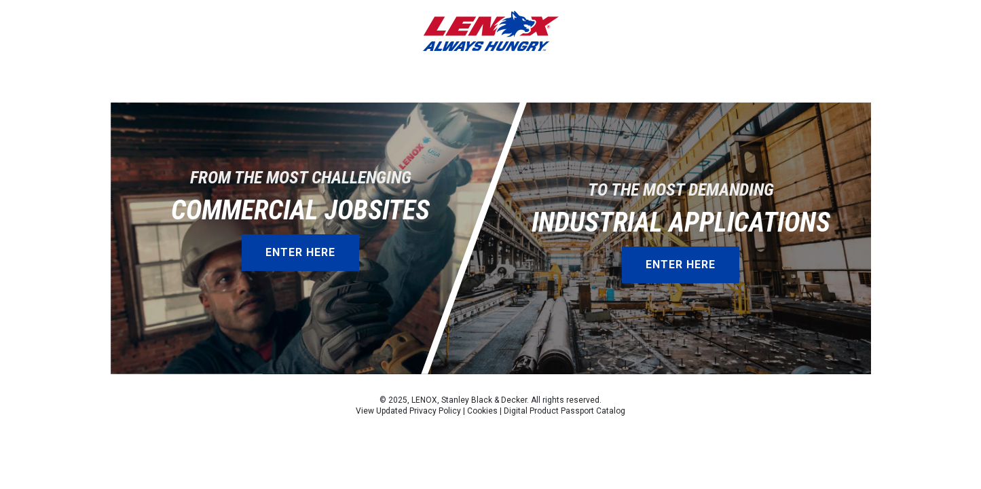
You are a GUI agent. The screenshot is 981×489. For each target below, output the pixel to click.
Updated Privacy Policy (418, 411)
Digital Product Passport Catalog (564, 411)
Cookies (482, 411)
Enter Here (300, 252)
